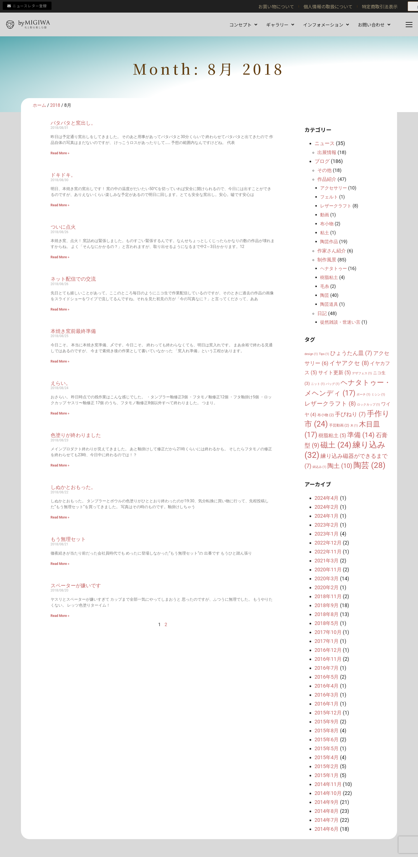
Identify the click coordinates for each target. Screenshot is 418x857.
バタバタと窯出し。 (73, 123)
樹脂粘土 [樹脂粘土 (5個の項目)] (332, 435)
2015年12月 (328, 713)
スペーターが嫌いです (76, 585)
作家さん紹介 (331, 251)
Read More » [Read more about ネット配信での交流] (60, 309)
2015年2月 (327, 766)
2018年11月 (328, 596)
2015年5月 (327, 748)
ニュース (325, 143)
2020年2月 (327, 587)
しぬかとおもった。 (73, 487)
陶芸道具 (329, 304)
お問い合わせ (374, 25)
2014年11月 (328, 784)
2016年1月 (327, 704)
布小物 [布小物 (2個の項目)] (325, 415)
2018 (55, 105)
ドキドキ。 (63, 175)
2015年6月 (327, 739)
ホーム (39, 105)
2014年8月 (327, 811)
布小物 (327, 223)
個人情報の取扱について (328, 6)
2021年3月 (327, 561)
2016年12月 (328, 650)
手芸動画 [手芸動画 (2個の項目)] (339, 425)
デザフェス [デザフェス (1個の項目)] (362, 373)
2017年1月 (327, 641)
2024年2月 (327, 507)
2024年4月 (327, 498)
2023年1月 (327, 534)
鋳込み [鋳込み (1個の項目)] (319, 467)
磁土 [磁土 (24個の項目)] (335, 444)
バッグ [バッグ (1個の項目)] (332, 384)
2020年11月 (328, 569)
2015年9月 (327, 722)
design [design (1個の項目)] (311, 354)
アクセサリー (333, 188)
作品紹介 (326, 179)
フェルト (329, 197)
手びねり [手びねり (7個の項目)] (350, 414)
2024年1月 (327, 516)
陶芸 (324, 295)
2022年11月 (328, 552)
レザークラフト (335, 206)
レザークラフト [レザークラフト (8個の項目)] (330, 403)
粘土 (324, 232)
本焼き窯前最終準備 (73, 331)
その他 (324, 170)
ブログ (322, 161)
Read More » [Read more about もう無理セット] (60, 564)
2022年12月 (328, 543)
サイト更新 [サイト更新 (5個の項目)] (334, 372)
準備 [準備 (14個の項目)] (361, 435)
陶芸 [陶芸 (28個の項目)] (369, 465)
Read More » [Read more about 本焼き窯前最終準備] (60, 361)
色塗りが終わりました (76, 435)
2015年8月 (327, 730)
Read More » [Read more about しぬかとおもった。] (60, 517)
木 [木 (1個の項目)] (354, 425)
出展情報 (326, 152)
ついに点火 (63, 227)
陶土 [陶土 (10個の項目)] (339, 465)
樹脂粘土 (329, 277)
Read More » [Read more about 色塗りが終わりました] (60, 465)
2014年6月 (327, 829)
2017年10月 (328, 632)
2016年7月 (327, 668)
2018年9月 (327, 605)
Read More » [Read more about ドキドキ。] (60, 205)
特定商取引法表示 (380, 6)
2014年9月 (327, 802)
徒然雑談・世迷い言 (340, 322)
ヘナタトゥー (333, 268)
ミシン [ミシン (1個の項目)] (378, 394)
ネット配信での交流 (73, 279)
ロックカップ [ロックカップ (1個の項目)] (368, 404)
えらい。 (61, 383)
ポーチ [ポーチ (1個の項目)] (363, 394)
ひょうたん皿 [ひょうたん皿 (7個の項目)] (351, 353)
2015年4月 (327, 757)
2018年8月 (327, 614)
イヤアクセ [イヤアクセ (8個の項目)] (349, 363)
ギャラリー (280, 25)
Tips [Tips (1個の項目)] (324, 354)
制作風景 (326, 259)
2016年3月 (327, 695)
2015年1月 (327, 775)
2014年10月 (328, 793)
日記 (322, 313)
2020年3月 (327, 578)
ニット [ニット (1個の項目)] (318, 384)
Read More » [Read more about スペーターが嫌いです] (60, 616)
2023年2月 (327, 525)
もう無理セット (68, 539)
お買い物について (276, 6)
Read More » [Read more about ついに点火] (60, 257)
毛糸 (324, 286)
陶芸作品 (329, 241)
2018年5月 (327, 623)
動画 (324, 214)
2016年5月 (327, 677)
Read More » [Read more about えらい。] (60, 413)
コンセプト (243, 25)
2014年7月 (327, 820)
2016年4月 (327, 686)
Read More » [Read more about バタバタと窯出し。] (60, 153)
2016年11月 (328, 659)
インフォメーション (326, 25)
